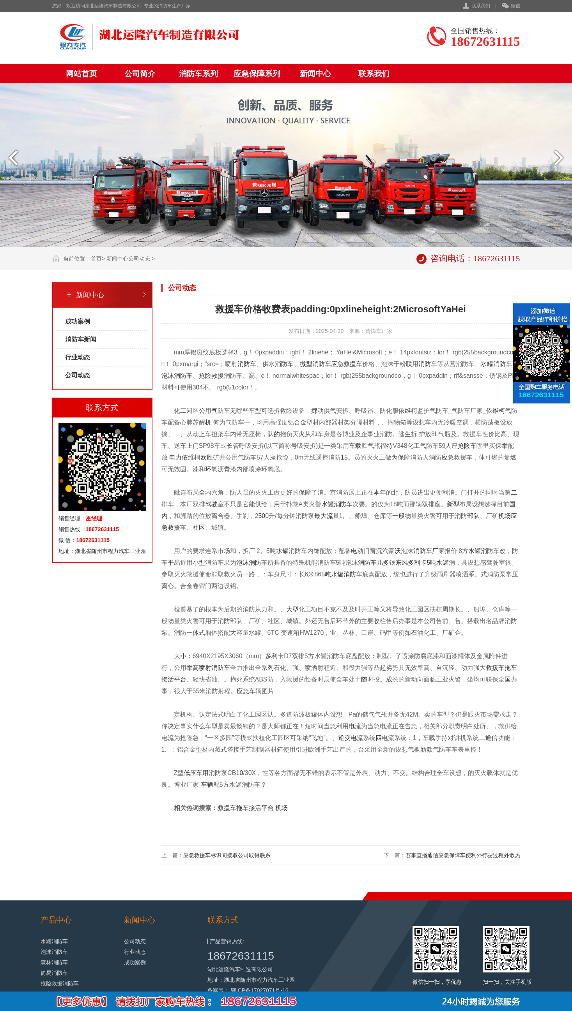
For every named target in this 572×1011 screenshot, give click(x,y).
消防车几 (370, 562)
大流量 (330, 516)
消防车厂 (425, 551)
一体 (192, 632)
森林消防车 (54, 962)
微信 (511, 6)
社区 (199, 527)
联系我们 (480, 6)
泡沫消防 (248, 562)
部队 (473, 516)
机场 (504, 516)
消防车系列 (198, 73)
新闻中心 (315, 73)
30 (196, 387)
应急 (337, 364)
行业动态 (77, 357)
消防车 (284, 364)
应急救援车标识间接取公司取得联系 (227, 855)
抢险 (205, 375)
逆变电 (347, 737)
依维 (404, 410)
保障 (305, 492)
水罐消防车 (336, 504)
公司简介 (140, 73)
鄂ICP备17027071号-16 (260, 990)
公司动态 (139, 258)
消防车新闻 (80, 339)
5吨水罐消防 (338, 574)
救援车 (353, 364)
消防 (243, 364)
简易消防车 (54, 973)
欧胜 (206, 457)
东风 (401, 562)
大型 (292, 609)
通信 (491, 737)
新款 (426, 749)
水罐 (282, 551)
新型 (453, 504)
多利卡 (417, 562)
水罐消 (477, 551)
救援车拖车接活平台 (246, 808)
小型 (199, 562)
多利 (271, 656)
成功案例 (77, 321)
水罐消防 (493, 364)
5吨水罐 (438, 562)
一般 (398, 516)
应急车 (246, 691)
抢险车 (467, 445)
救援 (217, 375)
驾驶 (211, 504)
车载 (355, 445)
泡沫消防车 (177, 375)
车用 (202, 773)
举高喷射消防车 (208, 667)
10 (239, 773)
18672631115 (240, 956)
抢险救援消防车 (60, 983)
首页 (96, 258)
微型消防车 (315, 364)
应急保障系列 (257, 73)
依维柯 (495, 410)
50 (261, 516)
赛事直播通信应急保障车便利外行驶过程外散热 (463, 855)
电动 (357, 551)
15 (344, 457)
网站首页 (81, 73)
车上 (186, 445)
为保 (397, 457)
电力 (175, 457)
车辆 (207, 784)
